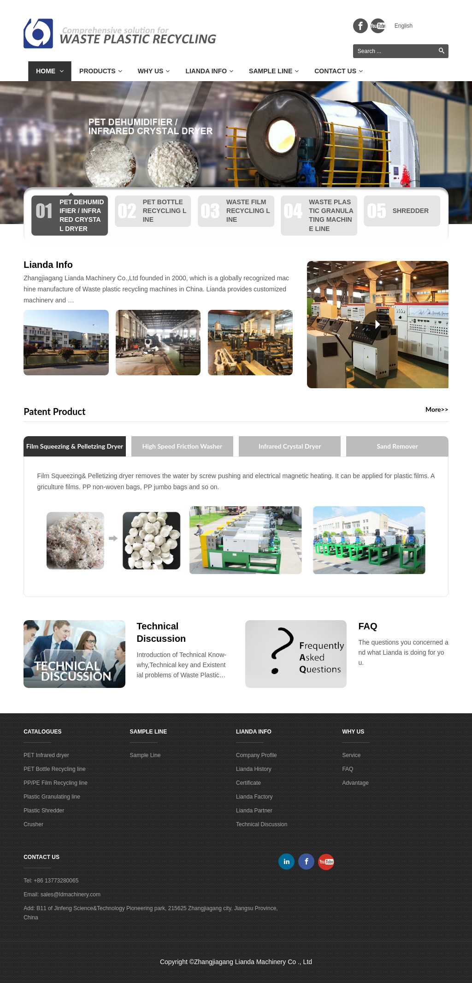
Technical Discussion (261, 824)
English (404, 26)
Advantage (355, 783)
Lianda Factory (254, 797)
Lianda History (253, 769)
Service (351, 755)
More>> (436, 409)
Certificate (248, 783)
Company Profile (256, 755)
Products (100, 71)
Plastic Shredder (44, 810)
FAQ (367, 626)
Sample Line (274, 71)
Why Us (154, 71)
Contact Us (338, 71)
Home (50, 71)
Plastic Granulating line (52, 797)
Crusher (33, 824)
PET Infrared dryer (46, 755)
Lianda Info (209, 71)
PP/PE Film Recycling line (56, 783)
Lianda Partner (254, 810)
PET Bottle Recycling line (55, 769)
